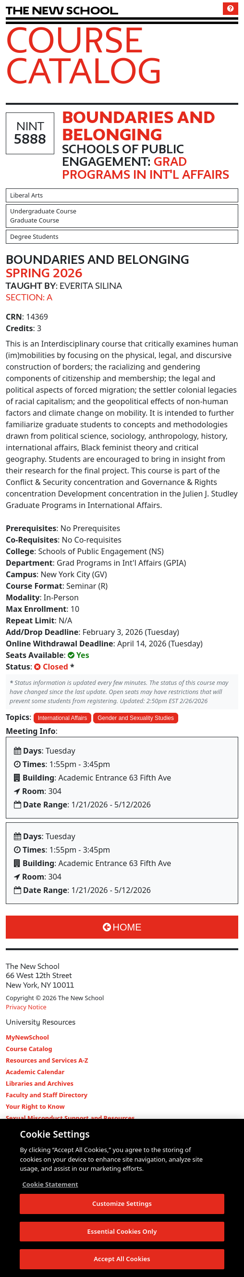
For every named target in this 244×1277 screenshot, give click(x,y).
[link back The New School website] (62, 10)
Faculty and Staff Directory (46, 1095)
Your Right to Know (35, 1106)
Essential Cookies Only (122, 1232)
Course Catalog (84, 55)
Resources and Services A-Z (47, 1060)
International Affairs (62, 718)
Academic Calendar (35, 1071)
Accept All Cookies (122, 1260)
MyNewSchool (27, 1037)
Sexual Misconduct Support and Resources (70, 1118)
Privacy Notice (26, 1007)
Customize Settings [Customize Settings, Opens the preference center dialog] (122, 1204)
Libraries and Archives (39, 1083)
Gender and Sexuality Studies (136, 718)
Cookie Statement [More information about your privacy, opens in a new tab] (50, 1185)
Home (122, 927)
